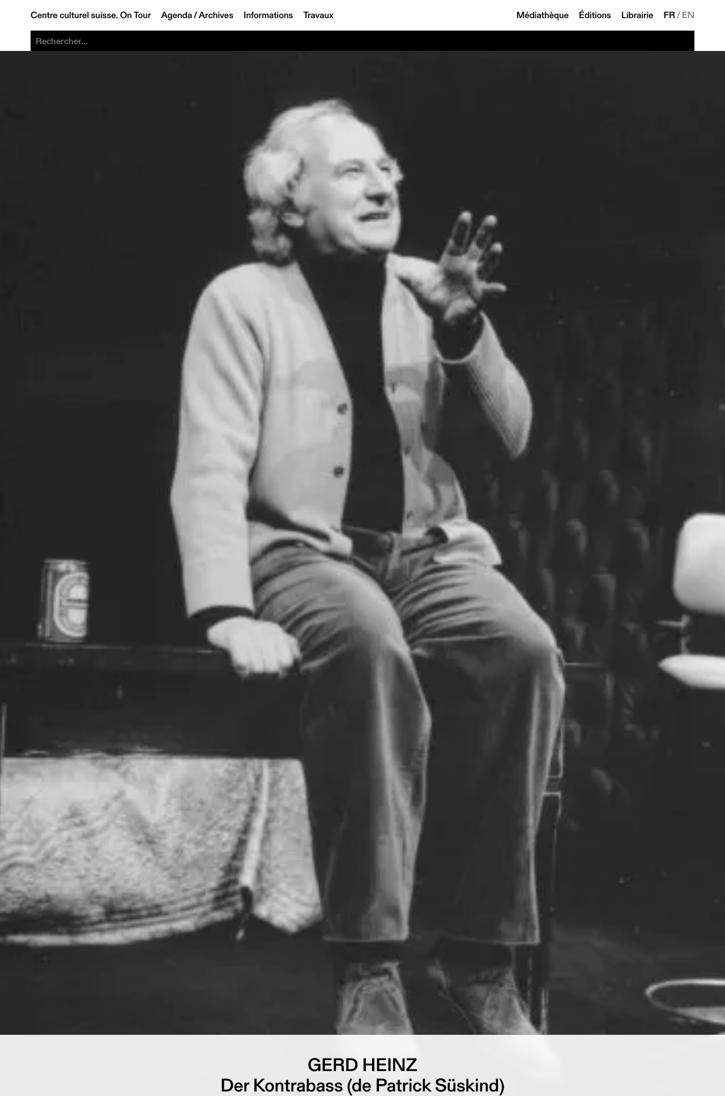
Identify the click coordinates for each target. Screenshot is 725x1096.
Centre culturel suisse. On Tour (91, 15)
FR (670, 15)
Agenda (176, 15)
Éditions (595, 15)
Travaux (318, 15)
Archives (216, 15)
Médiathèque (543, 15)
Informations (268, 15)
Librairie (637, 15)
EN (688, 15)
